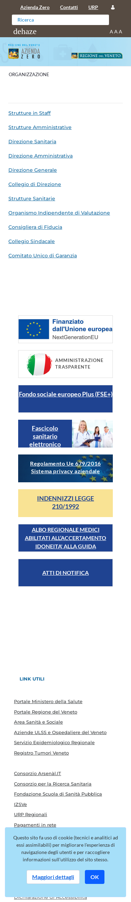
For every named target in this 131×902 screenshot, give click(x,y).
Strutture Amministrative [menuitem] (40, 127)
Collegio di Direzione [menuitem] (34, 184)
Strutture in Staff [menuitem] (29, 113)
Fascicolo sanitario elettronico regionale (45, 440)
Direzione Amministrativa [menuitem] (40, 156)
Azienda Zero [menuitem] (35, 7)
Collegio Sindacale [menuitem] (31, 241)
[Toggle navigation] (25, 31)
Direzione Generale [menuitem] (32, 170)
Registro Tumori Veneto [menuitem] (41, 753)
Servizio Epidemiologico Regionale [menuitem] (54, 742)
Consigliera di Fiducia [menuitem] (35, 227)
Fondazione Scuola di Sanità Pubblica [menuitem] (58, 794)
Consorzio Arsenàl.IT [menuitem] (37, 773)
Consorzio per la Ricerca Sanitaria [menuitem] (53, 784)
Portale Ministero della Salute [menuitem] (48, 701)
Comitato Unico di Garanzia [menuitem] (42, 255)
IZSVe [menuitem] (20, 804)
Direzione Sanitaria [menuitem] (32, 141)
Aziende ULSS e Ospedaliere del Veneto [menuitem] (60, 732)
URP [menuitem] (93, 7)
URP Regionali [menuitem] (30, 814)
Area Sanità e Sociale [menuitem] (38, 722)
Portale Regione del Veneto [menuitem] (45, 712)
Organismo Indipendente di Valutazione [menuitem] (59, 213)
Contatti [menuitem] (69, 7)
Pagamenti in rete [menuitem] (35, 825)
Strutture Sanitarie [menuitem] (31, 198)
